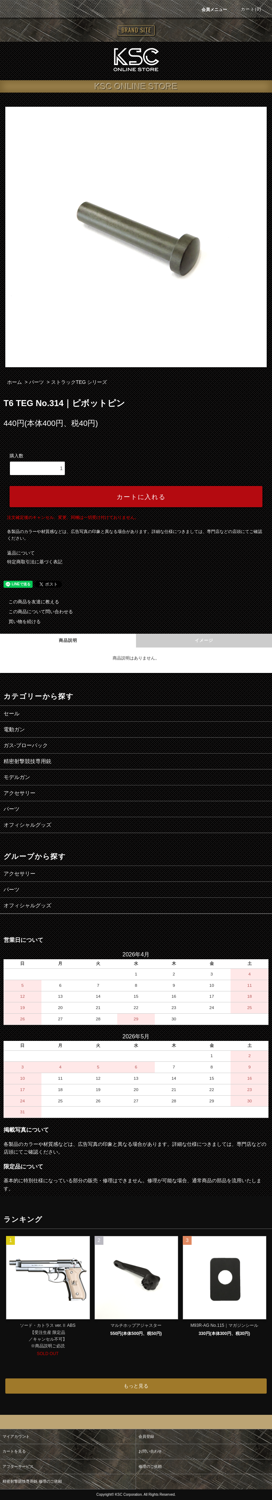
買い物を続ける (20, 621)
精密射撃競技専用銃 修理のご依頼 (32, 1481)
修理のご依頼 (150, 1466)
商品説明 (68, 640)
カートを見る (14, 1451)
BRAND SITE (136, 30)
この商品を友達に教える (29, 601)
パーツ (36, 382)
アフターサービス (18, 1466)
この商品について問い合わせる (36, 611)
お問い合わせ (150, 1451)
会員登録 (146, 1436)
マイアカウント (16, 1436)
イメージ (204, 640)
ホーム (14, 382)
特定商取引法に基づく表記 (34, 561)
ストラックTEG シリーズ (79, 382)
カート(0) (246, 9)
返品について (21, 553)
